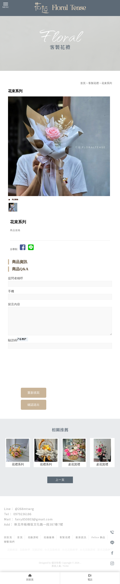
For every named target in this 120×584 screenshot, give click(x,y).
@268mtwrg (24, 509)
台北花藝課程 (87, 549)
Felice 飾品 (98, 537)
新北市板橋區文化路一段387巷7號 (38, 524)
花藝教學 (25, 549)
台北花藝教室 (52, 549)
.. (80, 562)
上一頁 (60, 479)
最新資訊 (81, 537)
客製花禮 (93, 83)
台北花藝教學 (70, 549)
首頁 (83, 83)
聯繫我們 (9, 541)
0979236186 (22, 514)
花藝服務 (49, 537)
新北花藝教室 (105, 549)
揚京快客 (56, 562)
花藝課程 (33, 537)
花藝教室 (12, 549)
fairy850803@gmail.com (34, 519)
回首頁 (8, 537)
